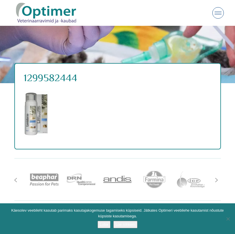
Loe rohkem (125, 224)
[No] (228, 219)
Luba (104, 224)
